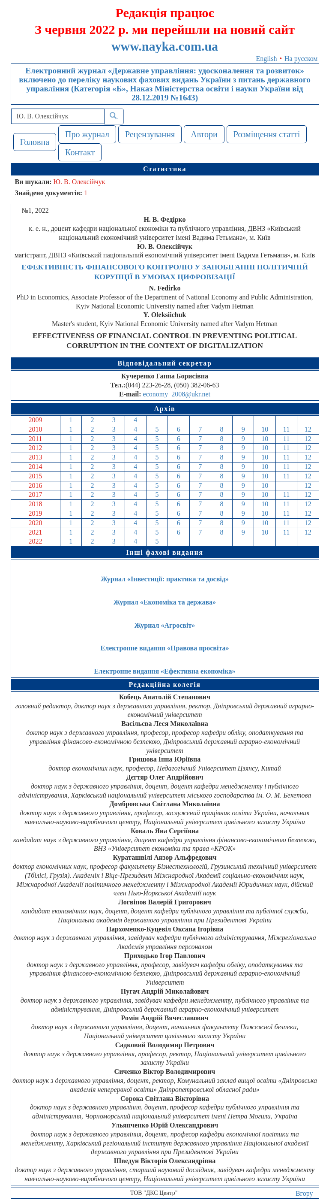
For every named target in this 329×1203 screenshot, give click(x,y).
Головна (35, 142)
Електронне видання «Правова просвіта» (165, 648)
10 (264, 429)
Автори (204, 134)
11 (286, 429)
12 (308, 429)
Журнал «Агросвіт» (165, 625)
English (266, 58)
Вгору (304, 1193)
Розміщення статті (266, 134)
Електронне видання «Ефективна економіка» (165, 671)
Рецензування (150, 134)
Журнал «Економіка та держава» (165, 602)
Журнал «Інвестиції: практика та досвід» (165, 579)
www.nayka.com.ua (164, 46)
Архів (165, 408)
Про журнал (87, 134)
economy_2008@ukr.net (176, 394)
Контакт (80, 152)
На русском (300, 58)
